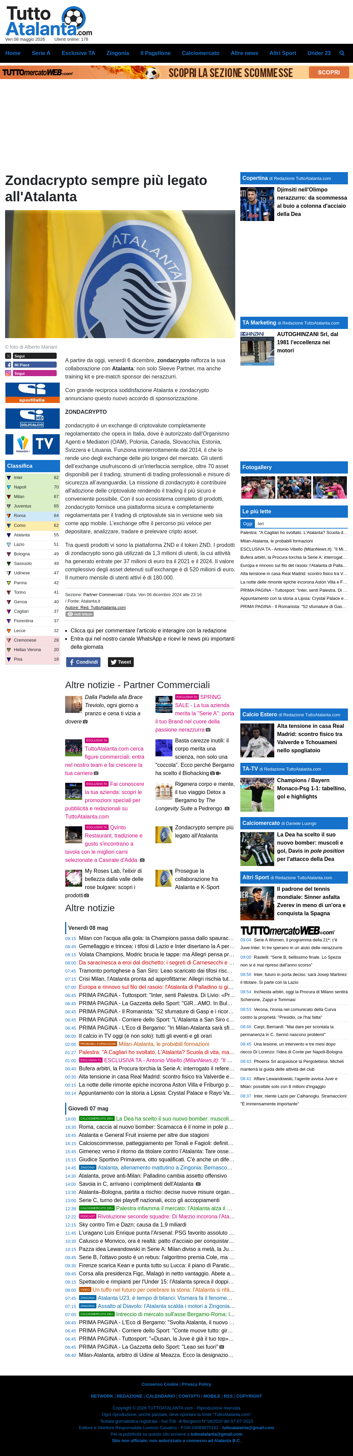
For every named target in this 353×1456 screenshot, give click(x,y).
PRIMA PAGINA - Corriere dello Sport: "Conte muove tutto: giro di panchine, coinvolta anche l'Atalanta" (202, 1330)
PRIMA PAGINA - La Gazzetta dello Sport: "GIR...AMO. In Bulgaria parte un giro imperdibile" (190, 1003)
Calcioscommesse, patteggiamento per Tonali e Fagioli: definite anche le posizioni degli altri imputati (199, 1143)
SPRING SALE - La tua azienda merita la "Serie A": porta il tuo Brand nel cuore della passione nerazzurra (194, 713)
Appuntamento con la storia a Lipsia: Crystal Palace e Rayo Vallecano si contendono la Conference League (208, 1093)
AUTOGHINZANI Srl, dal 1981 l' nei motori (307, 342)
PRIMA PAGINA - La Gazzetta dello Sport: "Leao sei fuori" (148, 1347)
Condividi (83, 662)
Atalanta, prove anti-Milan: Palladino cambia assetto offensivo (153, 1176)
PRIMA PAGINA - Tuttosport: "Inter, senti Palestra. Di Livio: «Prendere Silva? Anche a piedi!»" (191, 995)
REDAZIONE (129, 1396)
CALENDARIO (160, 1396)
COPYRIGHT (249, 1396)
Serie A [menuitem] (41, 53)
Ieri (261, 523)
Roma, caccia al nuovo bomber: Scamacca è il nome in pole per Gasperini (168, 1127)
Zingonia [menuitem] (118, 53)
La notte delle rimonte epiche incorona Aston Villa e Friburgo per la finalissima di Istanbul (186, 1085)
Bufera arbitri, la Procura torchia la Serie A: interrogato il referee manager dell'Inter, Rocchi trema (195, 1068)
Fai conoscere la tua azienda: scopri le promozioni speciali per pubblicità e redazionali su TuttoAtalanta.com (104, 800)
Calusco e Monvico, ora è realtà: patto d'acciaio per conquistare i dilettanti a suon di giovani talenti (197, 1241)
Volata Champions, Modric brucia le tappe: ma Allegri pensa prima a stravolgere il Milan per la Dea (197, 954)
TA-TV (250, 769)
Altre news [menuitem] (244, 53)
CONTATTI (189, 1396)
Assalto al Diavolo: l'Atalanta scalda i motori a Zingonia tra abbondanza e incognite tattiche (197, 1306)
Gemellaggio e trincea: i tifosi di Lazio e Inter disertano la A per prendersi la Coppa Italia (184, 946)
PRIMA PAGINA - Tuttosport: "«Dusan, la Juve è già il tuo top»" (154, 1339)
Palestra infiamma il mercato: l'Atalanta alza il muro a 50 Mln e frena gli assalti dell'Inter (202, 1208)
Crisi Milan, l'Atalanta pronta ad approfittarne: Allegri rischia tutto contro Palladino (176, 979)
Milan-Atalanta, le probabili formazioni (144, 1044)
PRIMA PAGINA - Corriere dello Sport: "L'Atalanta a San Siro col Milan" (164, 1019)
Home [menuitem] (12, 53)
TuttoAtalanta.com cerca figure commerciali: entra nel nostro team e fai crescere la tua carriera (104, 757)
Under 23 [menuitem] (319, 53)
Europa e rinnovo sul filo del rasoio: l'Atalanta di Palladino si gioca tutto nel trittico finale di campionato (201, 987)
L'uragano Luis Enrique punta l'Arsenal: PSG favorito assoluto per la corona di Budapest (185, 1233)
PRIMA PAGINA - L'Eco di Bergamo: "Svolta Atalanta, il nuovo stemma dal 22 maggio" (182, 1322)
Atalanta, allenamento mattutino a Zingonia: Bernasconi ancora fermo (172, 1168)
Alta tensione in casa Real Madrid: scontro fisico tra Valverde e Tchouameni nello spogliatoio (189, 1077)
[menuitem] (342, 53)
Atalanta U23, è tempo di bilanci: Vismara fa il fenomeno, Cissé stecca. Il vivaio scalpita (193, 1298)
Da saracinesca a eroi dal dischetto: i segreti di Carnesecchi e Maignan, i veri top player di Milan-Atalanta (205, 962)
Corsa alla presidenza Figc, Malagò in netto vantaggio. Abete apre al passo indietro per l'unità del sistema (206, 1273)
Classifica (20, 466)
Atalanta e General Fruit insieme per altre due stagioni (144, 1135)
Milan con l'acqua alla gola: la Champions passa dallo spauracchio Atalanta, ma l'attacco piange (194, 938)
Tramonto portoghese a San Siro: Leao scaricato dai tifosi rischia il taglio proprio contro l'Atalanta (195, 971)
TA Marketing (259, 323)
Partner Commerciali (103, 594)
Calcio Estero (259, 714)
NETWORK (102, 1396)
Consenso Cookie (160, 1384)
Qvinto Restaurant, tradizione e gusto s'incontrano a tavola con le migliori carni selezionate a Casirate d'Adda (104, 844)
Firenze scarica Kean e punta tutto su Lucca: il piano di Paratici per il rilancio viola (177, 1265)
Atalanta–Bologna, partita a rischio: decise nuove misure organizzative (163, 1192)
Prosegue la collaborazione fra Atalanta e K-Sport (197, 879)
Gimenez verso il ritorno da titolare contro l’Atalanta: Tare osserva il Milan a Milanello (180, 1151)
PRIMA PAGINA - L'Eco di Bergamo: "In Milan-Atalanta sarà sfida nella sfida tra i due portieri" (191, 1028)
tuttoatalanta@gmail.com (248, 1427)
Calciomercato (261, 823)
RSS (228, 1396)
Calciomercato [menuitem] (200, 53)
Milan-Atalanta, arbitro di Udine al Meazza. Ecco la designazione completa (168, 1355)
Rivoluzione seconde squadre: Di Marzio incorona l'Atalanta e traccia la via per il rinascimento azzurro (210, 1216)
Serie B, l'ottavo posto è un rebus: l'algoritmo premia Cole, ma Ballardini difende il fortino (185, 1257)
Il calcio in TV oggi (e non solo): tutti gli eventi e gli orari (145, 1036)
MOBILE (211, 1396)
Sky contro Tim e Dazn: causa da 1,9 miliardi (133, 1225)
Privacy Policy (196, 1384)
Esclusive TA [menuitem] (78, 53)
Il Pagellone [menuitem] (156, 53)
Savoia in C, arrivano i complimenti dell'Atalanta (137, 1184)
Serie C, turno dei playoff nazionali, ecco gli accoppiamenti (149, 1200)
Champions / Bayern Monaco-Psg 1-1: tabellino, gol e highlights (311, 788)
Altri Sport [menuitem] (283, 53)
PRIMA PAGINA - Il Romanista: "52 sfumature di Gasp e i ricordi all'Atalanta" (171, 1011)
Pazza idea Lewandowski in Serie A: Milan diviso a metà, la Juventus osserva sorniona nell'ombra (196, 1249)
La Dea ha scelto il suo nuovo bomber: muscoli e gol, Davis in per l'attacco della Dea (215, 1119)
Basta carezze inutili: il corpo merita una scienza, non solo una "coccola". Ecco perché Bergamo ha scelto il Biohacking (195, 757)
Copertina (255, 178)
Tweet (121, 662)
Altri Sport (255, 877)
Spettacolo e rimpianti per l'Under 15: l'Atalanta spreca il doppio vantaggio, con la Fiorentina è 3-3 (196, 1282)
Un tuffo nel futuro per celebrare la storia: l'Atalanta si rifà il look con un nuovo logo (185, 1290)
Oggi (247, 523)
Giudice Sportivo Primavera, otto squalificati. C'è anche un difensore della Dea (173, 1159)
